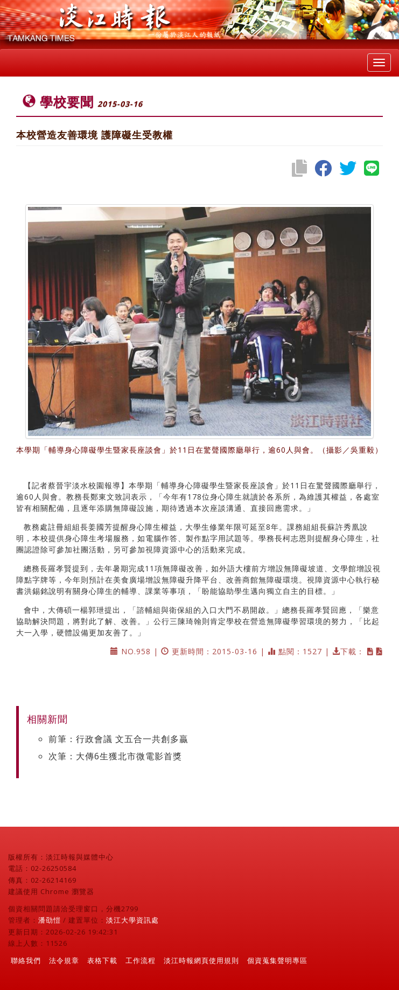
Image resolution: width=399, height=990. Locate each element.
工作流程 (140, 960)
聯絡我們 (26, 960)
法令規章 (64, 960)
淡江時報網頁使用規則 (201, 960)
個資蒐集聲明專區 (277, 960)
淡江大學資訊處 (132, 920)
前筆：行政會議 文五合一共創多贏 (118, 739)
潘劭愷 (49, 920)
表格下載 (102, 960)
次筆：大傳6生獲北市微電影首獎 (115, 756)
